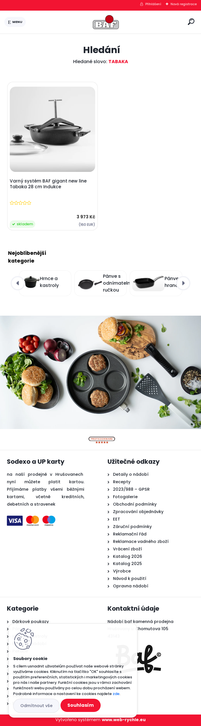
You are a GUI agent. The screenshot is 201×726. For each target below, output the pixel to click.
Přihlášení (153, 4)
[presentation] (18, 283)
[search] (191, 21)
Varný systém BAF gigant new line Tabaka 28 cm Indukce (48, 184)
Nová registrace (184, 4)
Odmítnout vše (36, 705)
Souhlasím (80, 705)
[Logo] (106, 22)
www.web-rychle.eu (124, 720)
